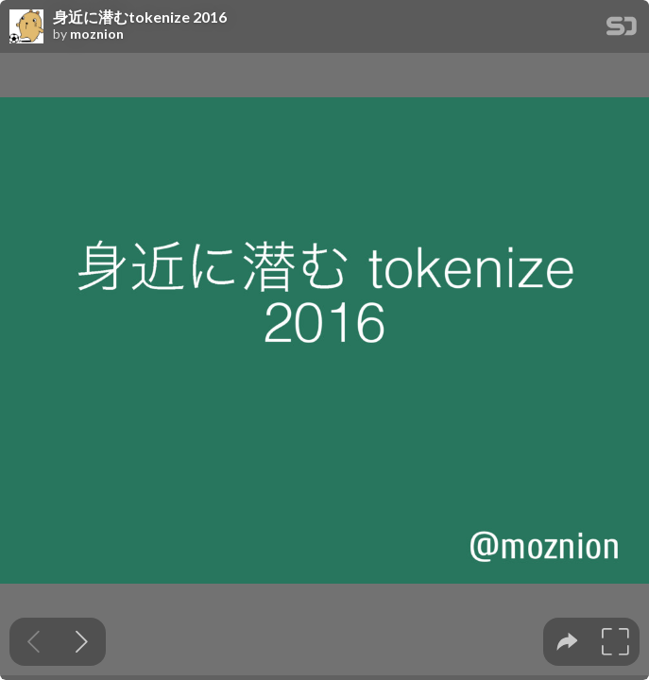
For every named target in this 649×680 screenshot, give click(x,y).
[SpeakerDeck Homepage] (621, 30)
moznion (97, 34)
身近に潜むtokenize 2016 (140, 17)
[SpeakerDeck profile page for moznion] (26, 27)
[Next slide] (81, 641)
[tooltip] (567, 641)
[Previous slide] (33, 641)
